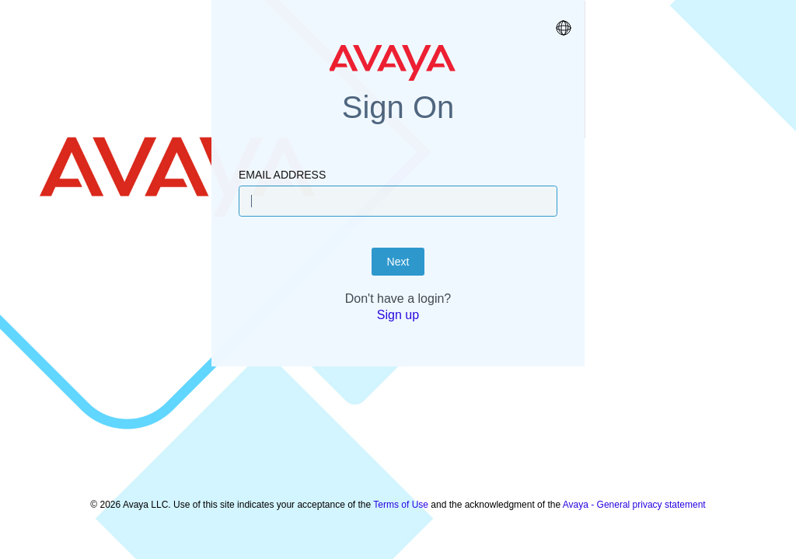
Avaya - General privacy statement (634, 496)
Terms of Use (400, 496)
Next (398, 300)
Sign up (398, 353)
